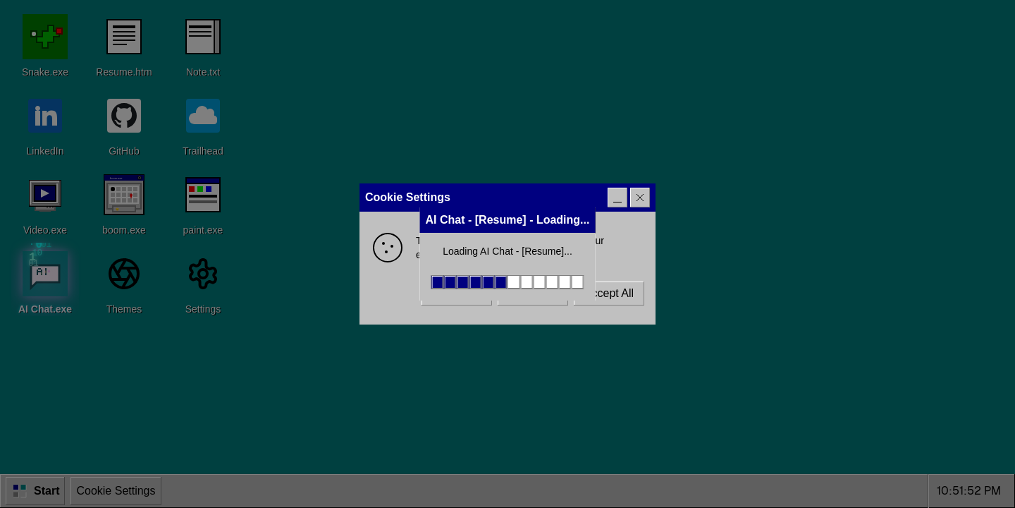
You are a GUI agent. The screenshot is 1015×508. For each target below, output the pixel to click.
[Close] (640, 197)
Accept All (609, 293)
